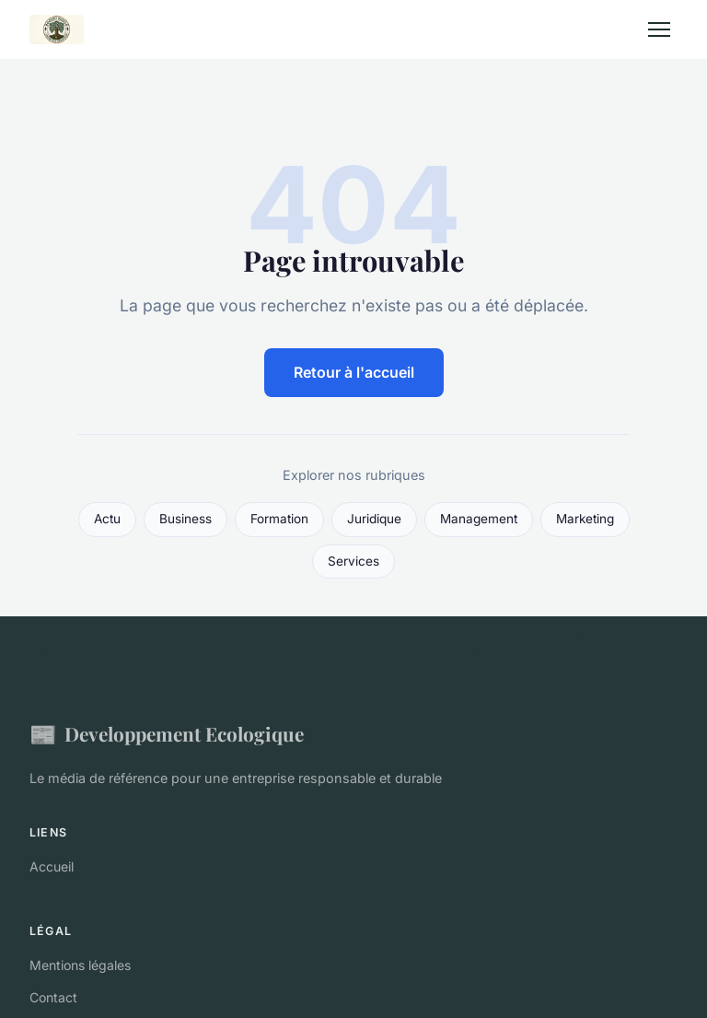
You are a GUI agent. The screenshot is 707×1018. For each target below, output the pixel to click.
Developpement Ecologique (166, 734)
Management (478, 518)
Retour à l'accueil (354, 372)
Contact (53, 997)
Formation (279, 518)
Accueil (51, 866)
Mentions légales (80, 965)
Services (353, 561)
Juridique (374, 518)
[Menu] (659, 29)
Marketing (585, 518)
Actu (107, 518)
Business (185, 518)
